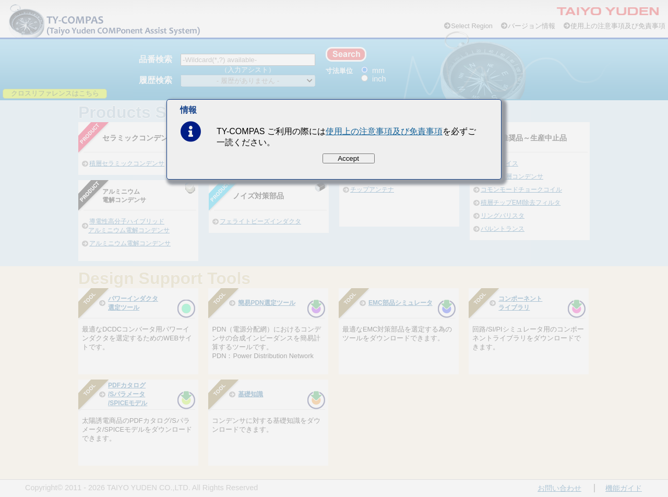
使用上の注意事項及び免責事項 (384, 131)
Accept (348, 158)
